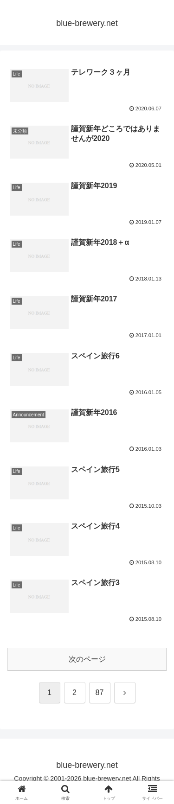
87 (100, 692)
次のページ (87, 659)
